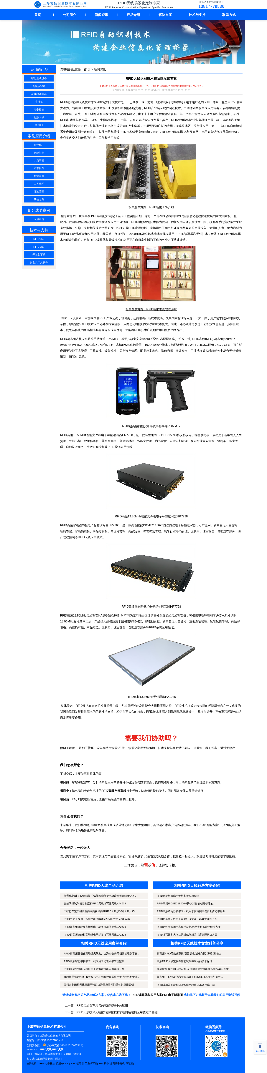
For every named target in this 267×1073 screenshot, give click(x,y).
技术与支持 (197, 15)
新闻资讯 (101, 15)
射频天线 (39, 117)
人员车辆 (39, 160)
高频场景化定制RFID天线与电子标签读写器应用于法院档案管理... (101, 976)
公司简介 (69, 15)
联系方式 (229, 15)
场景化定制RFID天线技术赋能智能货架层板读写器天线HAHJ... (100, 895)
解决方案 (165, 15)
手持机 (39, 101)
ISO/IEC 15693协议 (170, 435)
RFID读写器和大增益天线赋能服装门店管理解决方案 (187, 934)
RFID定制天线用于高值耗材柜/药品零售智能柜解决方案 (189, 926)
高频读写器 (38, 86)
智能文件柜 (144, 441)
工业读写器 (91, 1063)
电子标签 (39, 109)
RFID (111, 447)
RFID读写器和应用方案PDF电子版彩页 (157, 994)
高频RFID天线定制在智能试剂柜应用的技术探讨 (184, 961)
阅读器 (129, 1063)
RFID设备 (103, 1063)
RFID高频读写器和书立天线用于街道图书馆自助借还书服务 (191, 911)
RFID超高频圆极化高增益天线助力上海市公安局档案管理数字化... (101, 953)
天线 (88, 621)
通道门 (39, 125)
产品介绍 (133, 15)
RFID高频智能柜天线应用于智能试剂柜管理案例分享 (94, 969)
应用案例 (39, 219)
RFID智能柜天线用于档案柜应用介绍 (178, 895)
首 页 (87, 69)
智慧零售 (39, 176)
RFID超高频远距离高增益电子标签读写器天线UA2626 (95, 926)
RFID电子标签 (47, 1063)
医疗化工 (39, 144)
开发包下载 (38, 254)
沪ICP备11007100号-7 (50, 1040)
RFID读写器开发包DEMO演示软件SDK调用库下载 (186, 984)
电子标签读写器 (111, 435)
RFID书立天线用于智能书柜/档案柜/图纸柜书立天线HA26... (98, 919)
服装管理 (39, 191)
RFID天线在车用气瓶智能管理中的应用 (102, 1005)
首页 (37, 15)
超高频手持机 (117, 1063)
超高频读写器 (39, 93)
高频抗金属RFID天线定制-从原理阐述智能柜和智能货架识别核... (194, 969)
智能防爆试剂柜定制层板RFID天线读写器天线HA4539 (95, 903)
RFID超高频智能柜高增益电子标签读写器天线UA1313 (95, 934)
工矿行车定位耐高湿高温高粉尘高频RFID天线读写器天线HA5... (100, 911)
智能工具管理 (78, 350)
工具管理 (39, 183)
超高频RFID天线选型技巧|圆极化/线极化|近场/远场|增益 (189, 953)
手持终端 (100, 338)
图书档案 (39, 168)
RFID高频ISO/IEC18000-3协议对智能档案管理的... (186, 903)
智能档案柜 (82, 531)
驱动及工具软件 (39, 262)
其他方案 (39, 199)
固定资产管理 (128, 350)
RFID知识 (39, 238)
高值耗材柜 (126, 441)
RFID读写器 (77, 1063)
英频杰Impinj (63, 1063)
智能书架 (75, 441)
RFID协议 (39, 246)
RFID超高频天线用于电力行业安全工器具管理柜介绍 (187, 919)
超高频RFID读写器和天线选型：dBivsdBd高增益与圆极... (190, 976)
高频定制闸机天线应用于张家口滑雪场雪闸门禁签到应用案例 (99, 984)
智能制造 (39, 152)
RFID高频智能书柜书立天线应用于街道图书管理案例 (94, 961)
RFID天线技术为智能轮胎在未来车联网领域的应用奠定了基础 (117, 1012)
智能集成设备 (39, 78)
